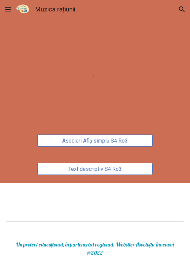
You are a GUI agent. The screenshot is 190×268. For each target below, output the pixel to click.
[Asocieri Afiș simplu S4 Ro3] (95, 140)
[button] (8, 9)
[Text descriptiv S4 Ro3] (95, 169)
